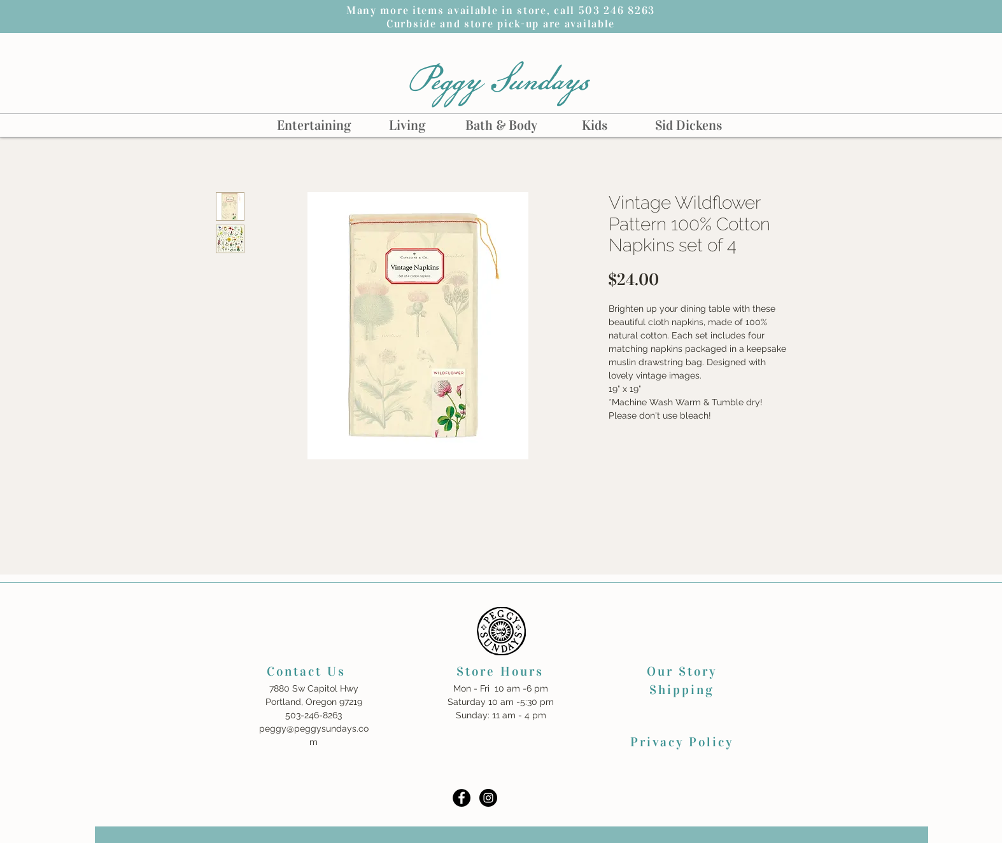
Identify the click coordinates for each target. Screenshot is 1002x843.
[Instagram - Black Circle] (488, 798)
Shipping (681, 689)
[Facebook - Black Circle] (461, 798)
